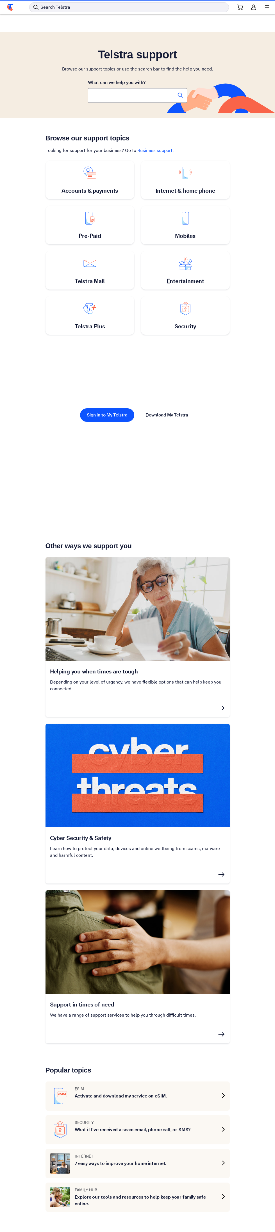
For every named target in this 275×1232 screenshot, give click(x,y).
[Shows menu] (267, 7)
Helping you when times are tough (94, 671)
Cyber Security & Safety (80, 838)
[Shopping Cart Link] (240, 7)
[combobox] (137, 95)
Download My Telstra (167, 415)
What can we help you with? (117, 82)
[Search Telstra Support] (180, 95)
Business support (154, 150)
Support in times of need (82, 1004)
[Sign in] (253, 7)
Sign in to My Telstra (107, 415)
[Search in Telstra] (129, 7)
